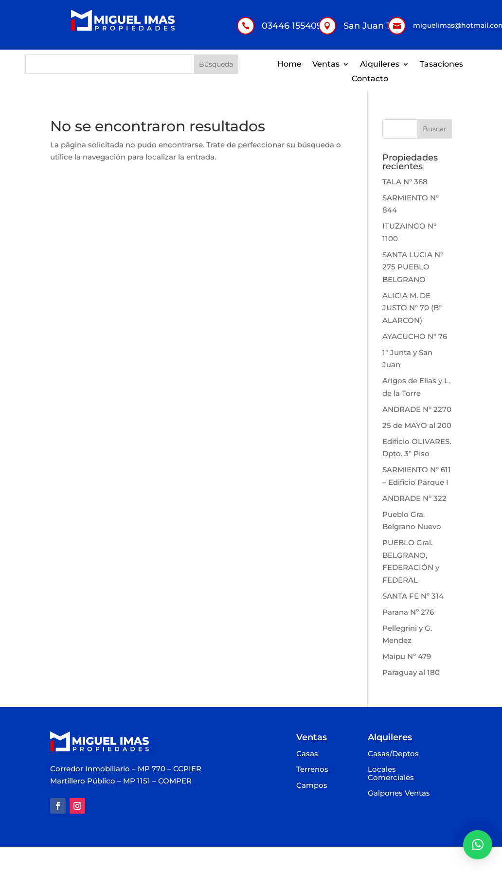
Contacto (370, 79)
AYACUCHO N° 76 (414, 336)
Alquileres (379, 65)
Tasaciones (441, 65)
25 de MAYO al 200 (416, 425)
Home (289, 65)
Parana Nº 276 (408, 612)
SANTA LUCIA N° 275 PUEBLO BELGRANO (412, 267)
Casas (307, 754)
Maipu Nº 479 (406, 656)
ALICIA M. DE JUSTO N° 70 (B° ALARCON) (412, 308)
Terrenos (312, 769)
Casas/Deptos (393, 754)
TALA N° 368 (405, 181)
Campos (311, 786)
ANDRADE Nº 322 (414, 498)
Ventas (326, 65)
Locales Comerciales (391, 773)
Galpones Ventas (399, 793)
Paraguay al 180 (411, 672)
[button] (477, 844)
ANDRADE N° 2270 (416, 409)
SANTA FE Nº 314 (413, 596)
